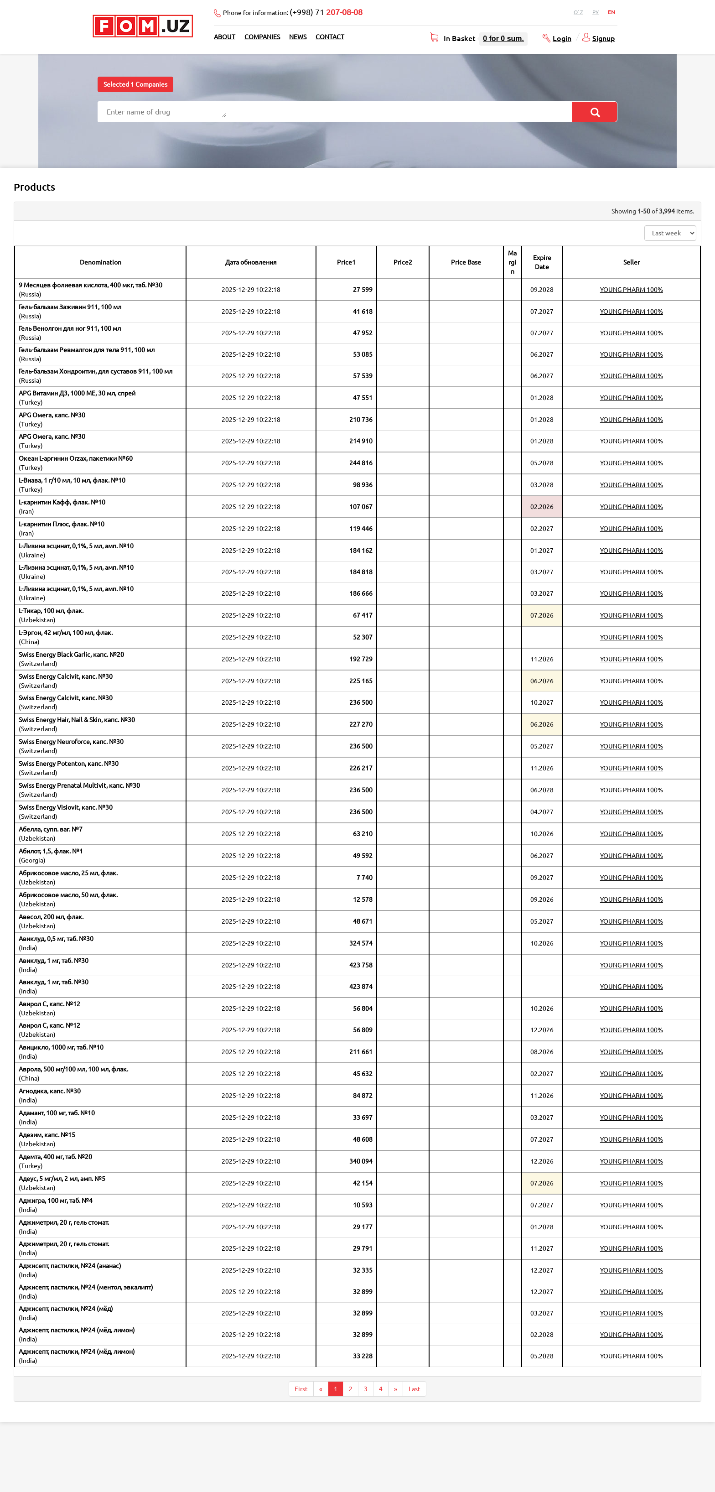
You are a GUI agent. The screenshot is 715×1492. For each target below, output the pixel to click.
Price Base (466, 262)
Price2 (403, 262)
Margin (512, 262)
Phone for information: (293, 11)
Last (414, 1389)
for (503, 38)
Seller (631, 262)
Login (562, 38)
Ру (595, 12)
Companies (262, 37)
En (611, 12)
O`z (578, 12)
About (224, 37)
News (297, 37)
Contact (330, 37)
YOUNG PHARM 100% (631, 289)
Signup (603, 38)
